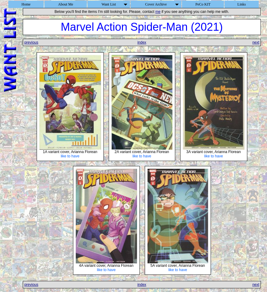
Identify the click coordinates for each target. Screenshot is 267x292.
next (255, 42)
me (157, 12)
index (141, 42)
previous (31, 42)
